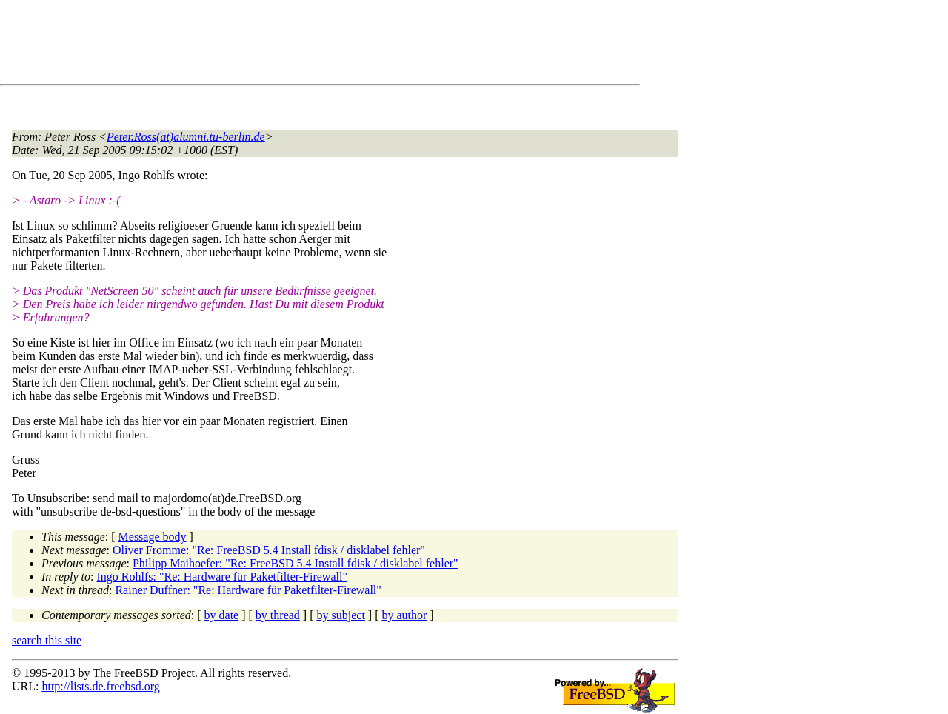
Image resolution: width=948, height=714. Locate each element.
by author (404, 615)
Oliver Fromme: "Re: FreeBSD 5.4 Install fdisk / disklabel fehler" (269, 550)
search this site (46, 640)
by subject (341, 615)
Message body (152, 536)
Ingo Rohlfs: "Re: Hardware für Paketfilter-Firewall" (222, 576)
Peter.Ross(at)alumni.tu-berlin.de (186, 136)
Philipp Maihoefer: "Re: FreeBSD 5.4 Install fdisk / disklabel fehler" (295, 563)
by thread (278, 615)
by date (221, 615)
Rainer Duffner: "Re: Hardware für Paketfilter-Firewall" (248, 590)
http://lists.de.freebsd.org (100, 686)
